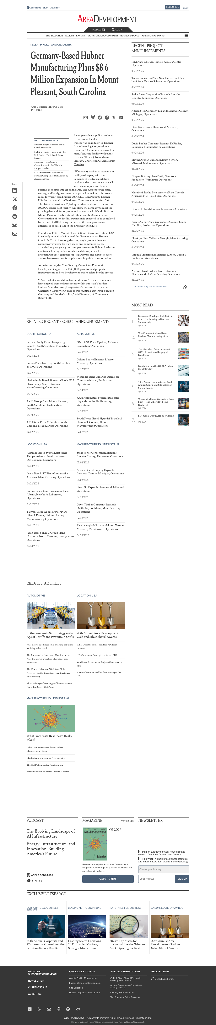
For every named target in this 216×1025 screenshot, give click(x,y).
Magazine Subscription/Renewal (43, 973)
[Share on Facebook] (16, 208)
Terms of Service (133, 1022)
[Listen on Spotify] (52, 880)
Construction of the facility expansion (60, 218)
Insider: (160, 853)
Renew (184, 8)
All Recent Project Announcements (150, 286)
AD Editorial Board (154, 36)
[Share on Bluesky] (16, 225)
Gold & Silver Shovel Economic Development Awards (125, 979)
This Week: (163, 860)
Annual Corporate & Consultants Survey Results (126, 986)
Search (118, 29)
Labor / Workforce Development (84, 983)
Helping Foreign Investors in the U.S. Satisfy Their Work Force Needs (50, 155)
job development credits (74, 272)
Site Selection (76, 988)
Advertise (53, 8)
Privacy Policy (117, 1022)
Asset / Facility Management (83, 978)
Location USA (37, 444)
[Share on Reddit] (16, 216)
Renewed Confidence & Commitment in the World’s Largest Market (48, 165)
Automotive (86, 333)
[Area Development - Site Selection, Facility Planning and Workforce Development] (108, 19)
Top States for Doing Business (125, 997)
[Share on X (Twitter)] (16, 199)
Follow (98, 29)
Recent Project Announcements (51, 45)
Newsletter (36, 980)
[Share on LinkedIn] (16, 190)
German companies (99, 280)
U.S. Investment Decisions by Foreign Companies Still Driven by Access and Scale (51, 175)
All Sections (187, 36)
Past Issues (127, 820)
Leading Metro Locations (122, 992)
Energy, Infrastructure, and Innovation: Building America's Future (51, 849)
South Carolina (39, 333)
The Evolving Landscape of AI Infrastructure (51, 834)
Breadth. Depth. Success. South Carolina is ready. (49, 146)
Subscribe (172, 7)
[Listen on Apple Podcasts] (52, 875)
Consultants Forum (37, 8)
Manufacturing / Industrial (98, 444)
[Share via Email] (16, 234)
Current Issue (37, 987)
